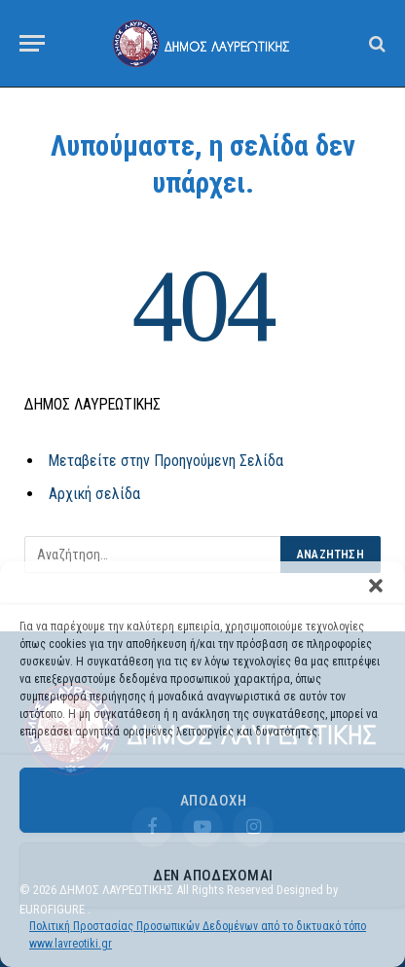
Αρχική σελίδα (94, 493)
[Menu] (32, 43)
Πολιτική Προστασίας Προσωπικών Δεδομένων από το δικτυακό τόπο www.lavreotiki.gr (197, 934)
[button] (376, 585)
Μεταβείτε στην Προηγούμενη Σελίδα (166, 460)
